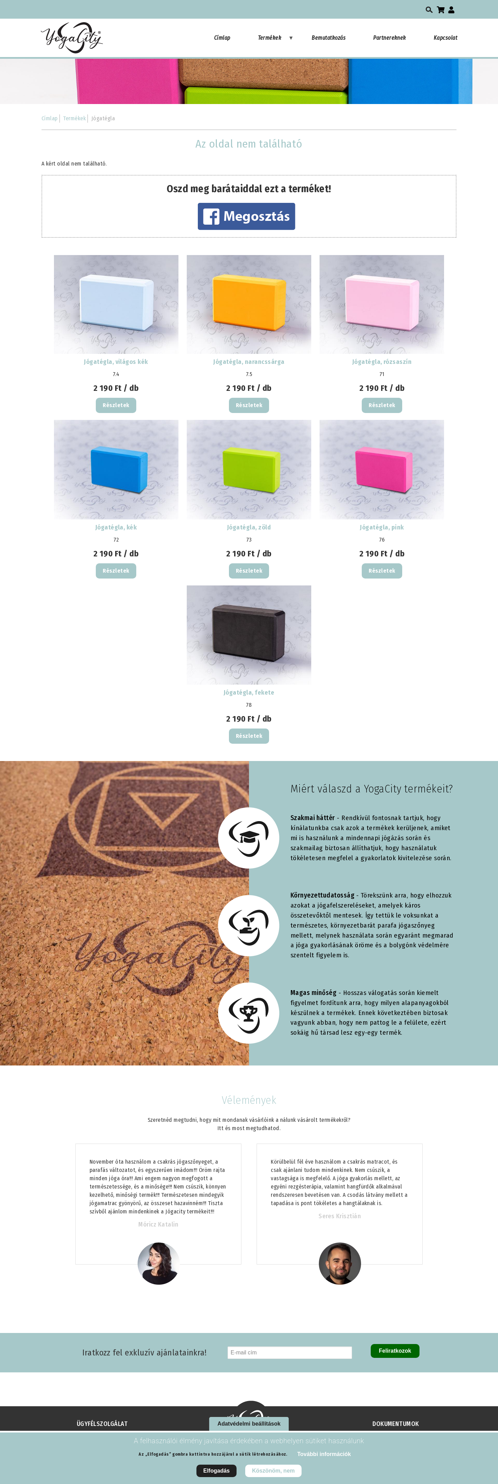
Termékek (276, 41)
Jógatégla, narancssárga (248, 362)
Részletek (116, 405)
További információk (324, 1458)
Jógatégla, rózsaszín (382, 362)
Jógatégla (103, 118)
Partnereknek (389, 38)
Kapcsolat (445, 38)
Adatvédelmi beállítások (249, 1427)
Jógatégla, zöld (249, 527)
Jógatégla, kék (116, 527)
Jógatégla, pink (382, 527)
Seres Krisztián (340, 1216)
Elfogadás (216, 1474)
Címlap (222, 38)
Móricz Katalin (158, 1224)
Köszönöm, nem (273, 1474)
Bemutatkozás (328, 38)
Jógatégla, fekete (249, 692)
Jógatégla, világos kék (116, 362)
